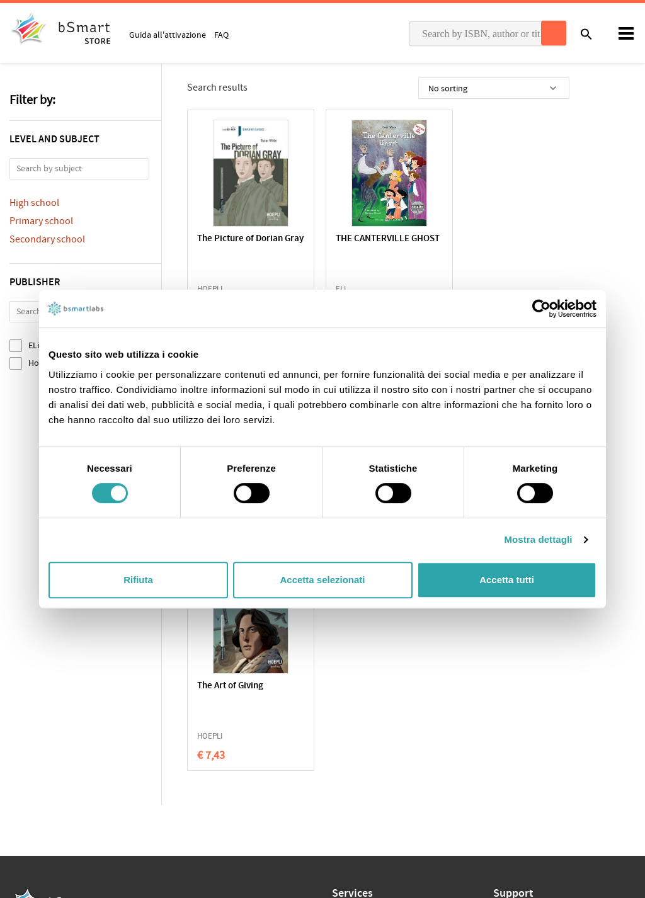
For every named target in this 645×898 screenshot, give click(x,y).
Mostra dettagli (538, 539)
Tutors (344, 745)
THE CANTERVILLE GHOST (365, 244)
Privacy (23, 724)
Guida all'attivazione (167, 34)
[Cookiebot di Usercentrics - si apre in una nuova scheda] (541, 308)
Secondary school (47, 239)
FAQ (221, 34)
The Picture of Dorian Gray (240, 244)
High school (34, 202)
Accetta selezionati (322, 579)
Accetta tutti (506, 579)
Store (342, 764)
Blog (340, 784)
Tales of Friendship (498, 239)
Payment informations (535, 745)
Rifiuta (138, 579)
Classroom (352, 725)
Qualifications (167, 724)
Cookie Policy (63, 724)
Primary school (41, 221)
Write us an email (525, 719)
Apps (341, 706)
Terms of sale (115, 724)
